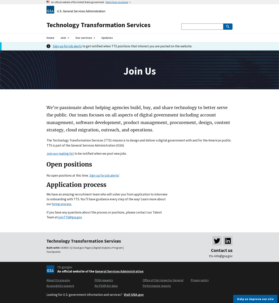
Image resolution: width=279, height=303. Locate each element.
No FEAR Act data (106, 286)
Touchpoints (53, 252)
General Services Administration (119, 271)
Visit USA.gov (134, 295)
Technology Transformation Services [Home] (98, 25)
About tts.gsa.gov (58, 280)
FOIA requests (104, 280)
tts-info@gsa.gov (220, 256)
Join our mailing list (60, 153)
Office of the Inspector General (163, 280)
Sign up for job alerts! (104, 175)
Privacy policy (200, 280)
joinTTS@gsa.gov (70, 217)
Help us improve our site (255, 299)
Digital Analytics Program (108, 247)
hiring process (61, 204)
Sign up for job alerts (67, 46)
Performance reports (157, 286)
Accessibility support (60, 286)
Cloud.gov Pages (82, 247)
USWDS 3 (65, 247)
